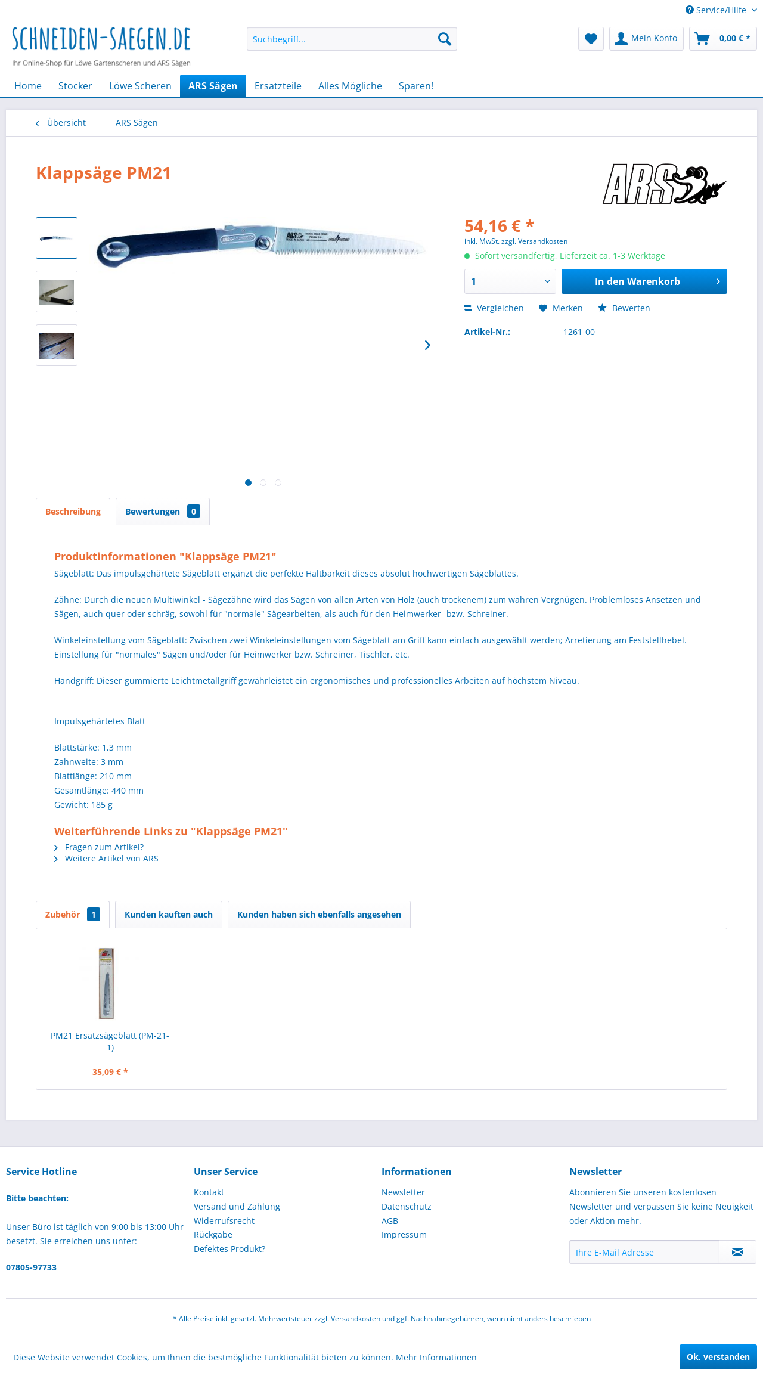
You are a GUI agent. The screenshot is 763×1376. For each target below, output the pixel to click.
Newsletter (403, 1192)
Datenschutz (407, 1206)
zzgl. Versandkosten (534, 241)
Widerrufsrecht (224, 1220)
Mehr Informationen (436, 1357)
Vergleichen (494, 308)
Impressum (404, 1234)
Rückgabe (213, 1234)
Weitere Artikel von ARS (106, 858)
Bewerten (624, 308)
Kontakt (209, 1192)
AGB (390, 1220)
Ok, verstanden (718, 1356)
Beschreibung (73, 511)
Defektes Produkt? (229, 1248)
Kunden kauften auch (169, 914)
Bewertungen (162, 511)
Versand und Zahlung (237, 1206)
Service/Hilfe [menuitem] (717, 10)
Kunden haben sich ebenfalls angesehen (319, 914)
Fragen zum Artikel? (99, 847)
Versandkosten (355, 1318)
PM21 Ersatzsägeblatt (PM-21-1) (110, 1041)
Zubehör (72, 914)
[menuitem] (352, 39)
